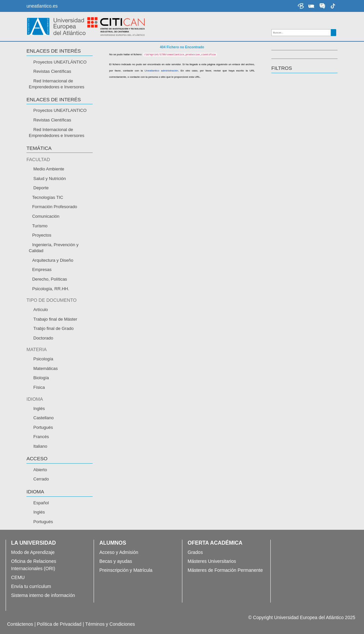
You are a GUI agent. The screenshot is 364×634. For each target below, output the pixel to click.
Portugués (43, 427)
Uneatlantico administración (161, 70)
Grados (195, 552)
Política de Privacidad (59, 624)
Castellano (43, 417)
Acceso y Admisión (118, 552)
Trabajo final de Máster (55, 319)
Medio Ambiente (48, 168)
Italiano (40, 446)
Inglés (39, 408)
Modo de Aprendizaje (33, 552)
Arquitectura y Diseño (52, 260)
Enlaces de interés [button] (53, 51)
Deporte (41, 187)
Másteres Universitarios (212, 561)
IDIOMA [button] (35, 491)
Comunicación (45, 216)
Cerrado (41, 478)
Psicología (43, 358)
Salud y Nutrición (49, 178)
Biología (41, 377)
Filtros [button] (281, 68)
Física (39, 387)
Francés (41, 436)
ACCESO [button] (36, 458)
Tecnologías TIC (47, 197)
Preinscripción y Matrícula (125, 570)
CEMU (18, 577)
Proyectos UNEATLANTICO (60, 110)
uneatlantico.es (42, 6)
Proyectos (41, 235)
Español (41, 502)
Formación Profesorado (54, 206)
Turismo (39, 225)
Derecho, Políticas (49, 279)
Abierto (40, 469)
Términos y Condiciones (110, 624)
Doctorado (43, 338)
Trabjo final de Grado (53, 328)
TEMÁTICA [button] (39, 148)
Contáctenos (20, 624)
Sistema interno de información (43, 595)
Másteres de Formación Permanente (225, 570)
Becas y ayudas (115, 561)
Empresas (42, 269)
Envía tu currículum (32, 586)
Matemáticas (45, 368)
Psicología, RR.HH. (50, 288)
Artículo (40, 309)
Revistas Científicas (52, 71)
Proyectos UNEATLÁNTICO (60, 62)
